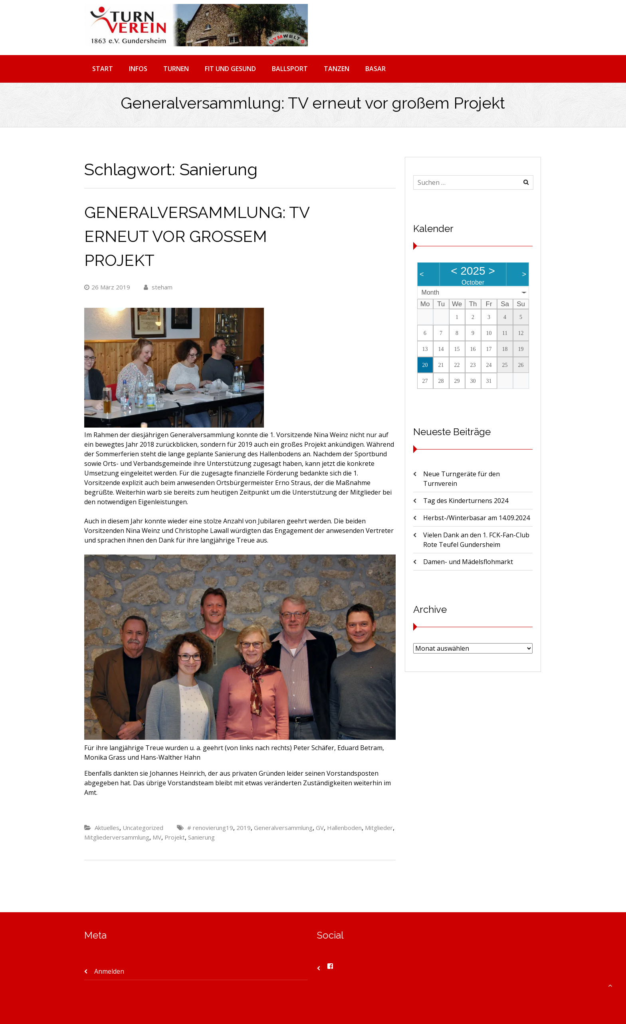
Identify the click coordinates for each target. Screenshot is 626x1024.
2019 (243, 828)
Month (430, 292)
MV (157, 837)
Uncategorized (143, 828)
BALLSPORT (290, 68)
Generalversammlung (283, 828)
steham (158, 287)
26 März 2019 (107, 287)
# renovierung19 (210, 828)
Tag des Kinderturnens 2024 (465, 500)
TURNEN (176, 68)
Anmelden (109, 971)
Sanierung (201, 837)
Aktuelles (107, 828)
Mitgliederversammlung (116, 837)
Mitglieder (379, 828)
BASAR (375, 68)
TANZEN (336, 68)
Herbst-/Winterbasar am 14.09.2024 (476, 517)
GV (320, 828)
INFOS (138, 68)
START (102, 68)
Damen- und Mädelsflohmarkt (468, 561)
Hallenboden (344, 828)
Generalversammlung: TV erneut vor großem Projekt (196, 236)
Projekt (174, 837)
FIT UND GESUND (230, 68)
